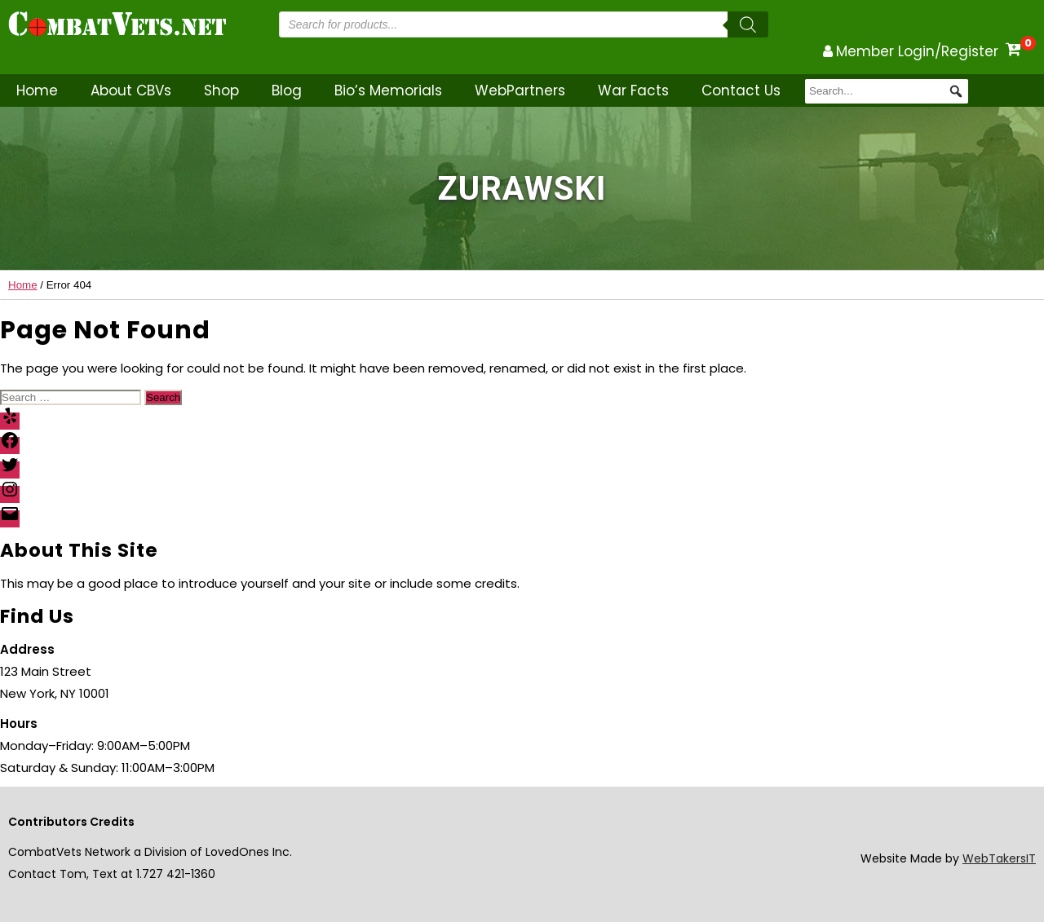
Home (37, 90)
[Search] (748, 24)
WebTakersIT (999, 858)
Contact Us (741, 90)
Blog (287, 90)
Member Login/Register (917, 51)
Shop (221, 90)
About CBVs (131, 90)
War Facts (633, 90)
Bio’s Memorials (388, 90)
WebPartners (520, 90)
